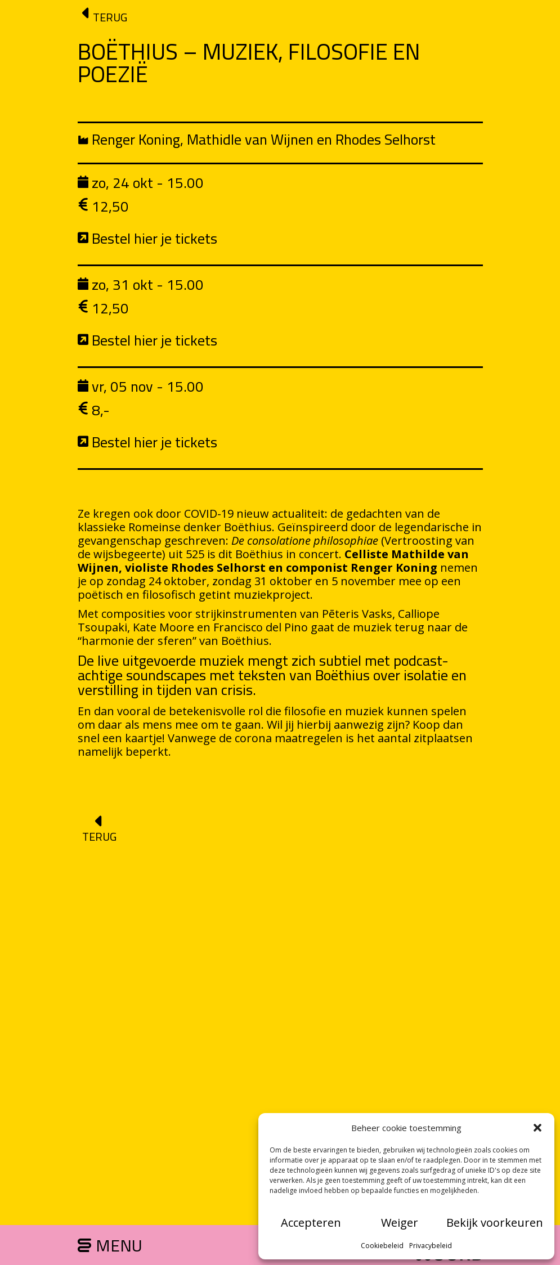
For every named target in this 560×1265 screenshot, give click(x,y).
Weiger (399, 1222)
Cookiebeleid (382, 1245)
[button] (537, 1127)
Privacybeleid (430, 1245)
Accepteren (311, 1222)
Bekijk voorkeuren (494, 1222)
